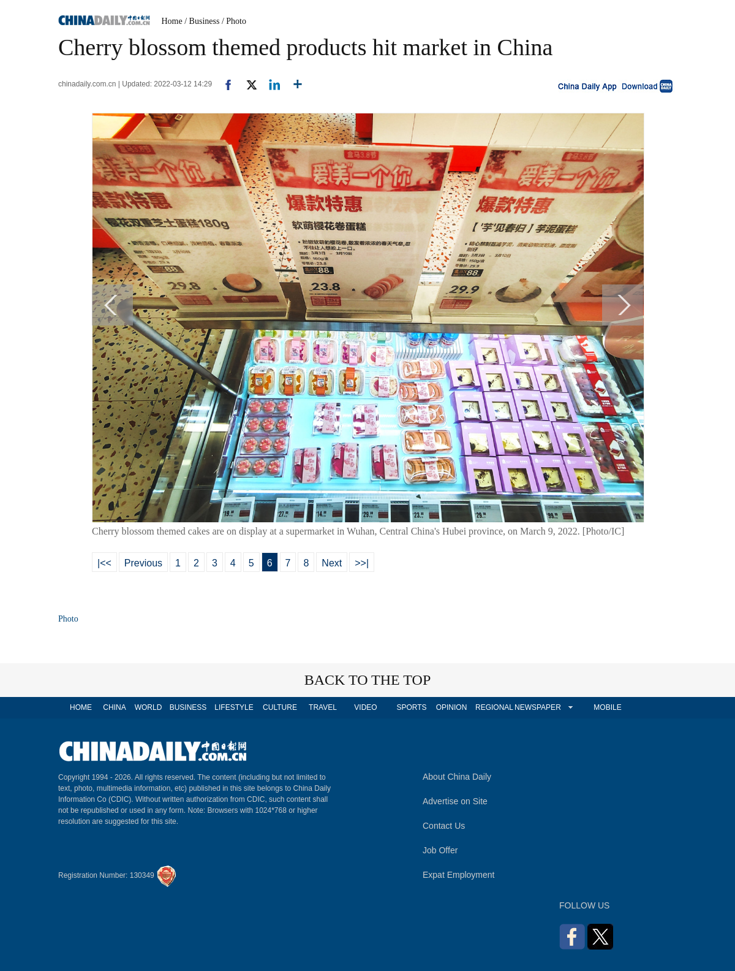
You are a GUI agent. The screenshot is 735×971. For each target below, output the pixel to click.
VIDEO (365, 707)
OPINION (451, 707)
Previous (143, 563)
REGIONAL (494, 707)
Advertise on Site (455, 801)
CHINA (114, 707)
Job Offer (440, 850)
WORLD (148, 707)
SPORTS (411, 707)
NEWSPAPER (537, 707)
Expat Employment (459, 875)
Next (332, 563)
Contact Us (444, 826)
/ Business (201, 21)
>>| (362, 563)
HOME (81, 707)
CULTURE (280, 707)
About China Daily (457, 777)
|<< (104, 563)
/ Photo (234, 21)
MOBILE (607, 707)
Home (172, 21)
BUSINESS (188, 707)
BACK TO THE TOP (367, 680)
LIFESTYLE (233, 707)
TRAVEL (323, 707)
